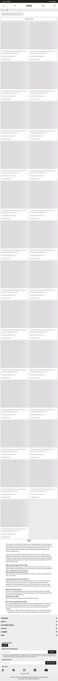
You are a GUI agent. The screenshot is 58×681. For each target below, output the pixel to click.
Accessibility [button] (52, 1)
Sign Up (5, 645)
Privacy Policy (39, 655)
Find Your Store (6, 660)
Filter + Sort (29, 19)
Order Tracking (6, 1)
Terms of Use (31, 655)
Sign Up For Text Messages (10, 649)
